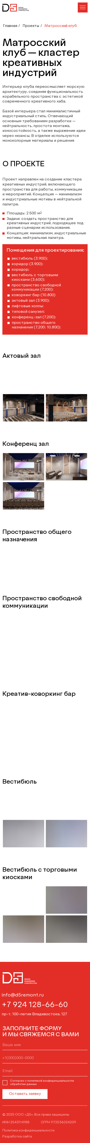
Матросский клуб (60, 26)
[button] (83, 7)
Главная (10, 26)
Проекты (31, 26)
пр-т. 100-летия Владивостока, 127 (34, 1014)
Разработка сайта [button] (17, 1136)
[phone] (44, 1058)
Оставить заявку (25, 1094)
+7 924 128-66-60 (35, 1005)
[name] (44, 1045)
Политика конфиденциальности (28, 1130)
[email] (44, 1071)
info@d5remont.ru (23, 995)
